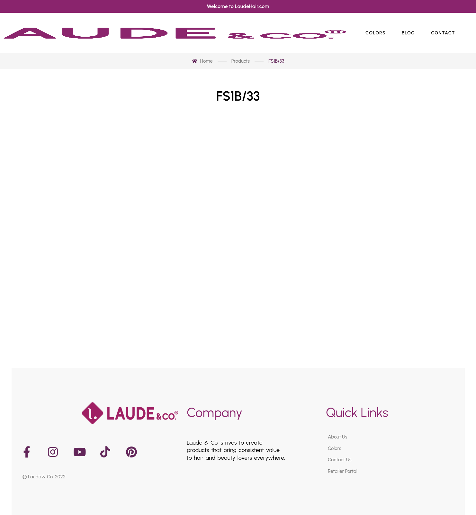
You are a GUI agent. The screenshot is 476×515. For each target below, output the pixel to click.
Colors (334, 448)
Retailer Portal (342, 471)
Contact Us (339, 460)
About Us (337, 437)
